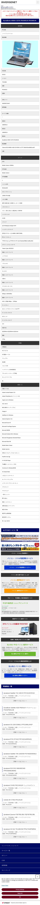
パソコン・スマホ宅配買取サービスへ (20, 567)
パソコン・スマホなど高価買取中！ (20, 553)
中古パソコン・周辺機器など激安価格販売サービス (20, 598)
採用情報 (4, 865)
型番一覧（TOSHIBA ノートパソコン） (7, 7)
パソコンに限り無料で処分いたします (20, 575)
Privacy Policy (5, 885)
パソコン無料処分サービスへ (20, 590)
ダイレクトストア (6, 629)
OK (20, 897)
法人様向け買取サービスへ (20, 675)
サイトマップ (6, 870)
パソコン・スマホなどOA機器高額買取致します (20, 661)
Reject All (20, 893)
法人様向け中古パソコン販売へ (20, 653)
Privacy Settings (20, 889)
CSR (3, 860)
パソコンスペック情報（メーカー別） (7, 6)
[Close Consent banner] (37, 877)
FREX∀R (4, 633)
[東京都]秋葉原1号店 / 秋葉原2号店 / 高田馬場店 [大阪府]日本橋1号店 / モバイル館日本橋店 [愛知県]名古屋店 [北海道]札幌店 (20, 612)
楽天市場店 (4, 608)
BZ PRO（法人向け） (7, 631)
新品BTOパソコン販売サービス (20, 618)
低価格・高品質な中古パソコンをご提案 (20, 639)
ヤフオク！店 (12, 608)
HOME (2, 5)
